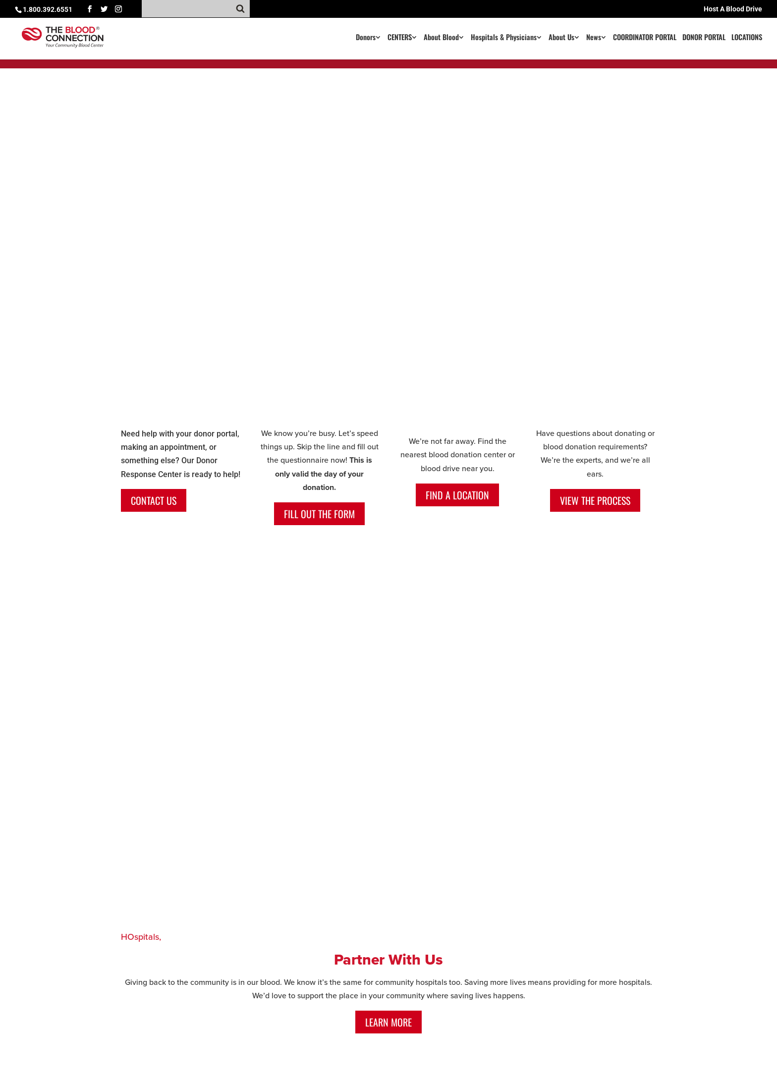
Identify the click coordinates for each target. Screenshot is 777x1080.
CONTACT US (153, 500)
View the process (595, 500)
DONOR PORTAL (703, 38)
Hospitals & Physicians (504, 38)
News (593, 38)
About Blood (441, 38)
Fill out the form (319, 513)
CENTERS (400, 38)
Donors (366, 38)
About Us (561, 38)
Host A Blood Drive (733, 9)
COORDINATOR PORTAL (644, 38)
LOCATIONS (746, 38)
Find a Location (457, 494)
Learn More (388, 1022)
